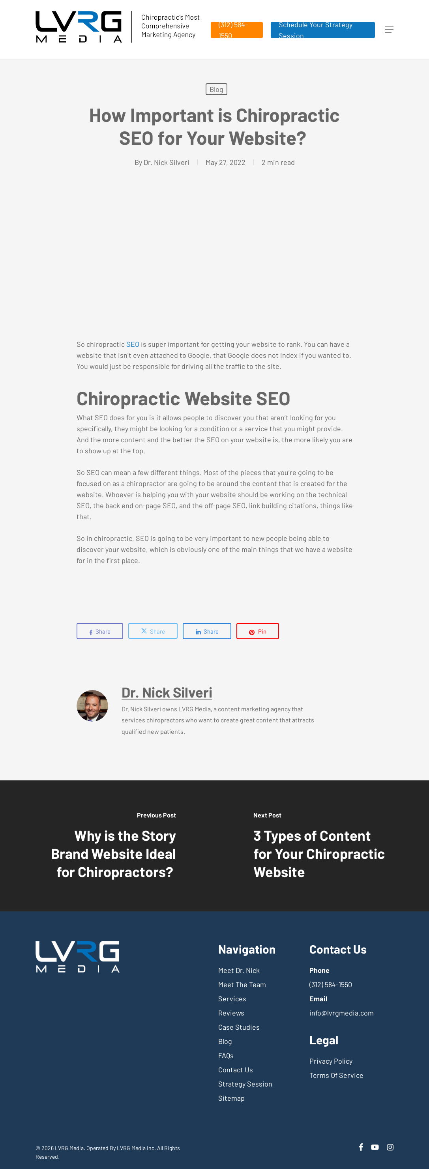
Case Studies (239, 1027)
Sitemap (231, 1098)
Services (232, 998)
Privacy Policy (330, 1061)
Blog (216, 89)
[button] (389, 30)
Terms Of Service (336, 1075)
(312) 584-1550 (330, 984)
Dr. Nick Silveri (166, 162)
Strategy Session (245, 1083)
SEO (132, 344)
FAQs (226, 1055)
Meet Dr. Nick (239, 970)
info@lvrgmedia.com (341, 1012)
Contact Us (235, 1069)
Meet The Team (242, 984)
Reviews (231, 1012)
